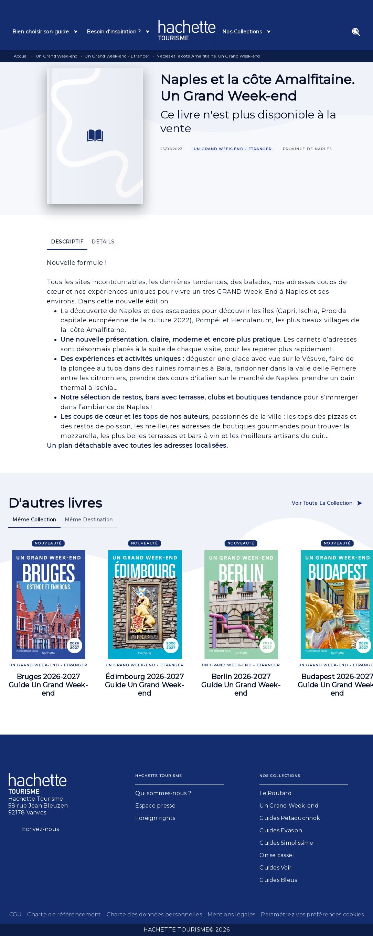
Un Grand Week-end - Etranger (117, 56)
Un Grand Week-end (57, 56)
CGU (15, 914)
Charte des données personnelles (154, 914)
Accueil (21, 56)
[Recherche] (356, 32)
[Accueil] (187, 30)
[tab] (45, 31)
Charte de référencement (64, 914)
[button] (233, 149)
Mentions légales (231, 914)
